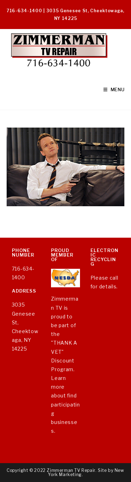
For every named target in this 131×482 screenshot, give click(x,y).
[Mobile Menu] (114, 89)
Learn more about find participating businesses (65, 404)
